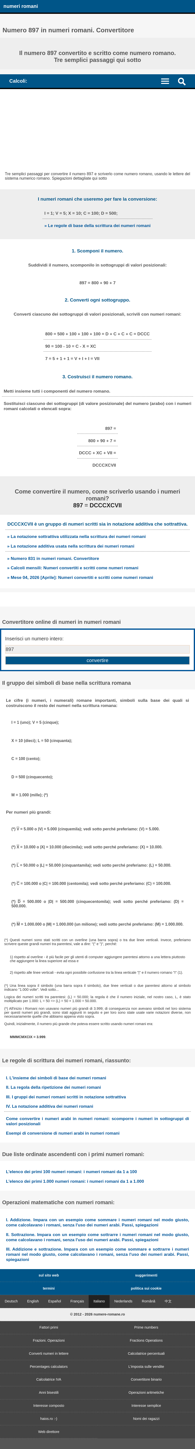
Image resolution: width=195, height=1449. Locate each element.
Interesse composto (48, 1406)
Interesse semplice (146, 1406)
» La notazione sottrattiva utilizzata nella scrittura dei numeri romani (76, 536)
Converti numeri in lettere (49, 1353)
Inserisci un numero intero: (34, 638)
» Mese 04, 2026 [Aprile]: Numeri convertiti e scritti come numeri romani (80, 577)
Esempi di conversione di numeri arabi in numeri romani (63, 1133)
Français (77, 1301)
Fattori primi (48, 1327)
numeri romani (20, 6)
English (33, 1301)
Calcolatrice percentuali (146, 1353)
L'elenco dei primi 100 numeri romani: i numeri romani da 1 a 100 (71, 1171)
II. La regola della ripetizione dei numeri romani (53, 1087)
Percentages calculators (49, 1367)
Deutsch (11, 1301)
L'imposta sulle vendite (146, 1367)
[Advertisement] (97, 126)
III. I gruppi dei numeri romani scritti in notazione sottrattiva (66, 1096)
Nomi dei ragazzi (146, 1419)
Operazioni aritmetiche (146, 1392)
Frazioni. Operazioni (49, 1340)
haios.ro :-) (48, 1419)
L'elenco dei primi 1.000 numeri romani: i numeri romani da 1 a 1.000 (75, 1181)
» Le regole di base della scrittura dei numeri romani (97, 225)
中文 (168, 1301)
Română (148, 1301)
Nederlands (123, 1301)
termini (49, 1288)
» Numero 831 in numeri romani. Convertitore (53, 558)
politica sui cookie (146, 1288)
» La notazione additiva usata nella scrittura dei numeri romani (70, 546)
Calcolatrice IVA (48, 1379)
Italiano (99, 1301)
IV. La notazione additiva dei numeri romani (49, 1106)
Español (54, 1301)
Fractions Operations (146, 1340)
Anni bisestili (49, 1392)
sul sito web (49, 1275)
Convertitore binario (146, 1379)
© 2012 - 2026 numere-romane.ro (97, 1314)
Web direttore (48, 1432)
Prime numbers (146, 1327)
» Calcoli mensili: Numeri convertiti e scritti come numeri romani (72, 567)
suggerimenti (146, 1275)
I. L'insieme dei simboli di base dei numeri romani (56, 1077)
